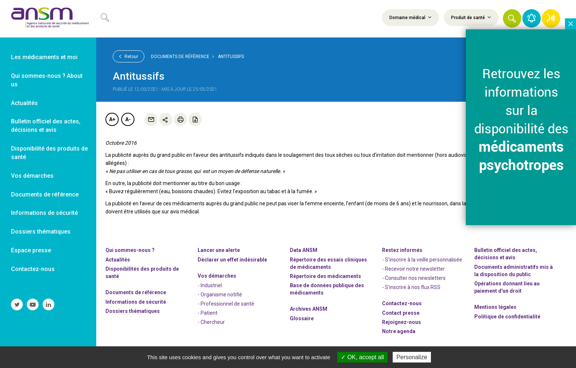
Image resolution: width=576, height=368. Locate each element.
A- (128, 119)
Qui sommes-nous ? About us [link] (47, 80)
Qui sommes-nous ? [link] (130, 250)
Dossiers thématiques (132, 311)
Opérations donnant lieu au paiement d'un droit (507, 287)
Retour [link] (128, 56)
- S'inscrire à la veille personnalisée (422, 260)
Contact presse (401, 313)
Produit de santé (471, 17)
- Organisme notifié (220, 294)
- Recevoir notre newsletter (413, 269)
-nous (401, 322)
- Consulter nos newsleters (414, 278)
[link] (48, 18)
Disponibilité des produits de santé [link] (49, 152)
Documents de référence (180, 56)
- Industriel (210, 285)
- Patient (207, 313)
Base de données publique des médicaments (327, 289)
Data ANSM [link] (303, 250)
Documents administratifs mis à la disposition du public (513, 270)
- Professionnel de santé (226, 304)
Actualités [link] (24, 103)
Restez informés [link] (402, 250)
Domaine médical (410, 17)
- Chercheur (211, 322)
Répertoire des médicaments (325, 276)
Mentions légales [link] (495, 307)
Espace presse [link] (31, 250)
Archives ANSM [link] (308, 309)
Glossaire (302, 318)
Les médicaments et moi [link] (44, 57)
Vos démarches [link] (32, 175)
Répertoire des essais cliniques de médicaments (328, 263)
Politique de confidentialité (507, 317)
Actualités (117, 260)
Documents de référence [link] (45, 194)
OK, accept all (362, 357)
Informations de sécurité (135, 302)
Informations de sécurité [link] (44, 212)
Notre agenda (398, 331)
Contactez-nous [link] (33, 269)
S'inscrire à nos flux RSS (412, 287)
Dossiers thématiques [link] (41, 231)
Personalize (411, 357)
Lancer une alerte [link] (219, 250)
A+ (112, 119)
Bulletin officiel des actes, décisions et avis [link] (45, 125)
